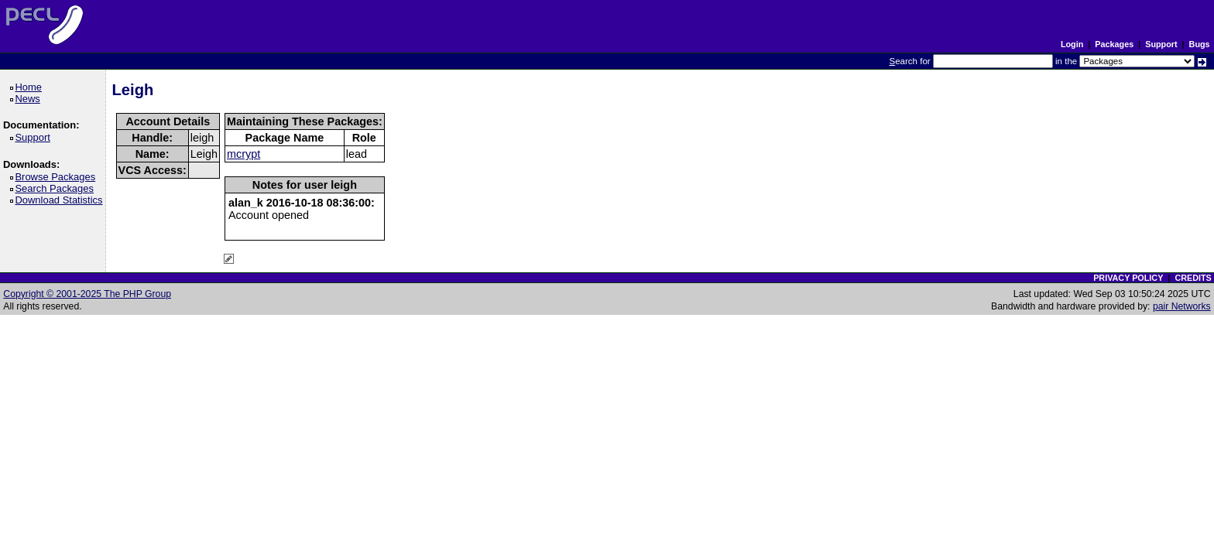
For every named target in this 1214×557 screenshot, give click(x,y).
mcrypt (243, 154)
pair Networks (1182, 306)
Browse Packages (57, 177)
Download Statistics (61, 200)
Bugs (1199, 44)
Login (1072, 44)
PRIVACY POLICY (1128, 277)
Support (1161, 44)
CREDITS (1193, 277)
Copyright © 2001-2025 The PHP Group (87, 294)
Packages (1114, 44)
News (29, 98)
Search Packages (56, 188)
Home (30, 87)
